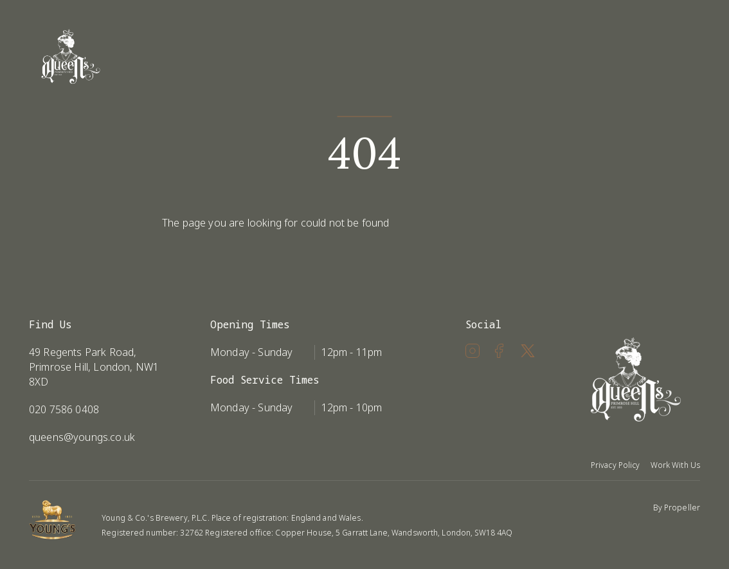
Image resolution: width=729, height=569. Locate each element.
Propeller (682, 507)
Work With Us (675, 465)
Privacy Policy (615, 465)
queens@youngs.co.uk (82, 437)
